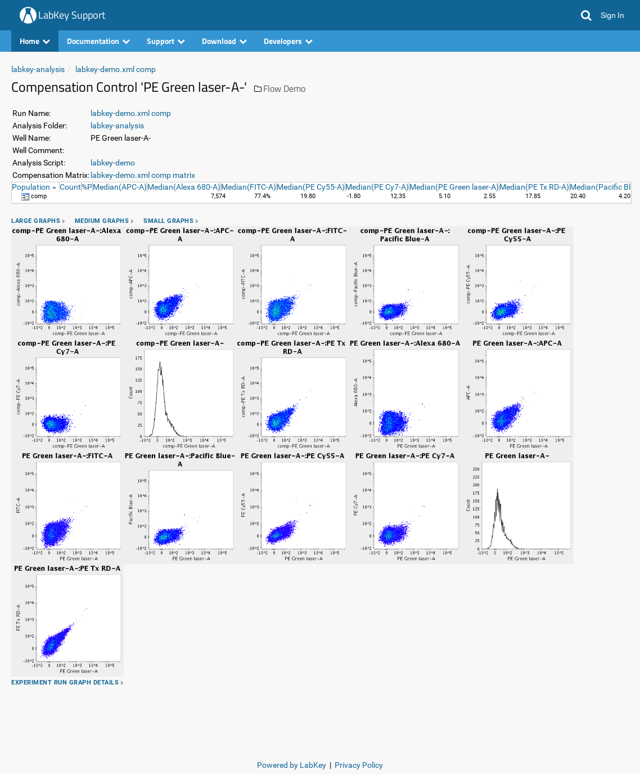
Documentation (98, 41)
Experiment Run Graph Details (65, 682)
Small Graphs (168, 221)
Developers (288, 41)
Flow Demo (284, 88)
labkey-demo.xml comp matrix (143, 175)
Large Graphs (35, 221)
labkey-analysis (38, 69)
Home (35, 41)
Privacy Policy (359, 764)
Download (224, 41)
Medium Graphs (102, 221)
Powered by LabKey (291, 764)
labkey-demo (113, 162)
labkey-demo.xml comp (115, 69)
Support (166, 41)
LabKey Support (71, 15)
